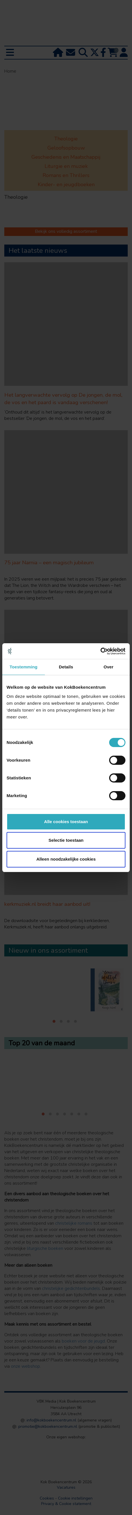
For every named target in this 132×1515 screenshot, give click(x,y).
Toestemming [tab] (24, 666)
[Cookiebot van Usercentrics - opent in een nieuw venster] (100, 651)
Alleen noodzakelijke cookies (66, 859)
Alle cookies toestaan (66, 821)
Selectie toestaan (66, 840)
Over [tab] (108, 666)
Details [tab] (66, 666)
